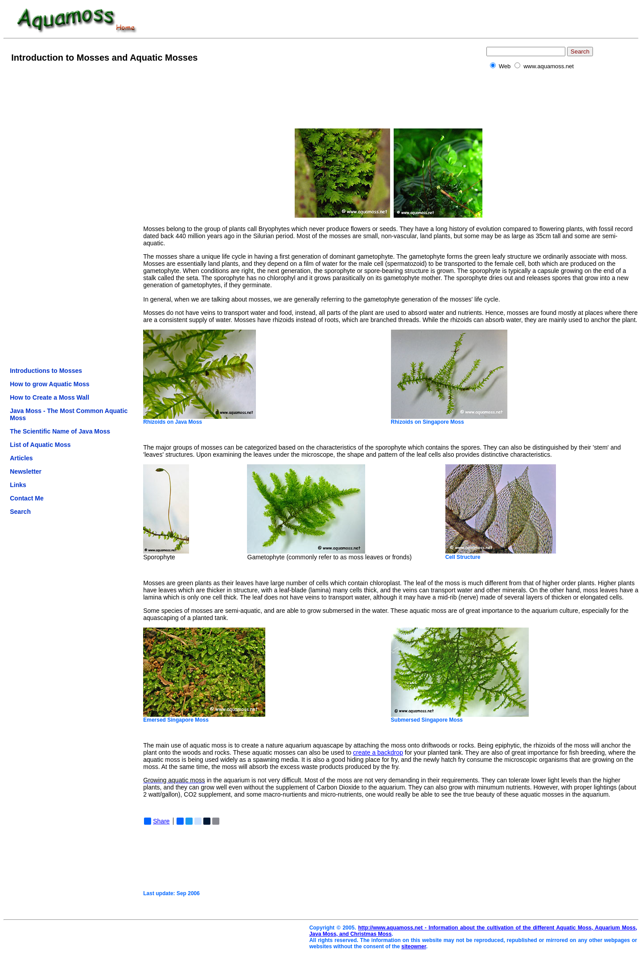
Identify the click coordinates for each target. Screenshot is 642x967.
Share (156, 821)
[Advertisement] (45, 213)
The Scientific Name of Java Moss (60, 431)
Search (20, 511)
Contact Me (26, 498)
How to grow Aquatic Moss (49, 384)
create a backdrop (378, 752)
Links (18, 484)
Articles (21, 458)
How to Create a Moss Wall (49, 397)
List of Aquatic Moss (40, 444)
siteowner (413, 946)
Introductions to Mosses (46, 370)
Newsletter (25, 471)
